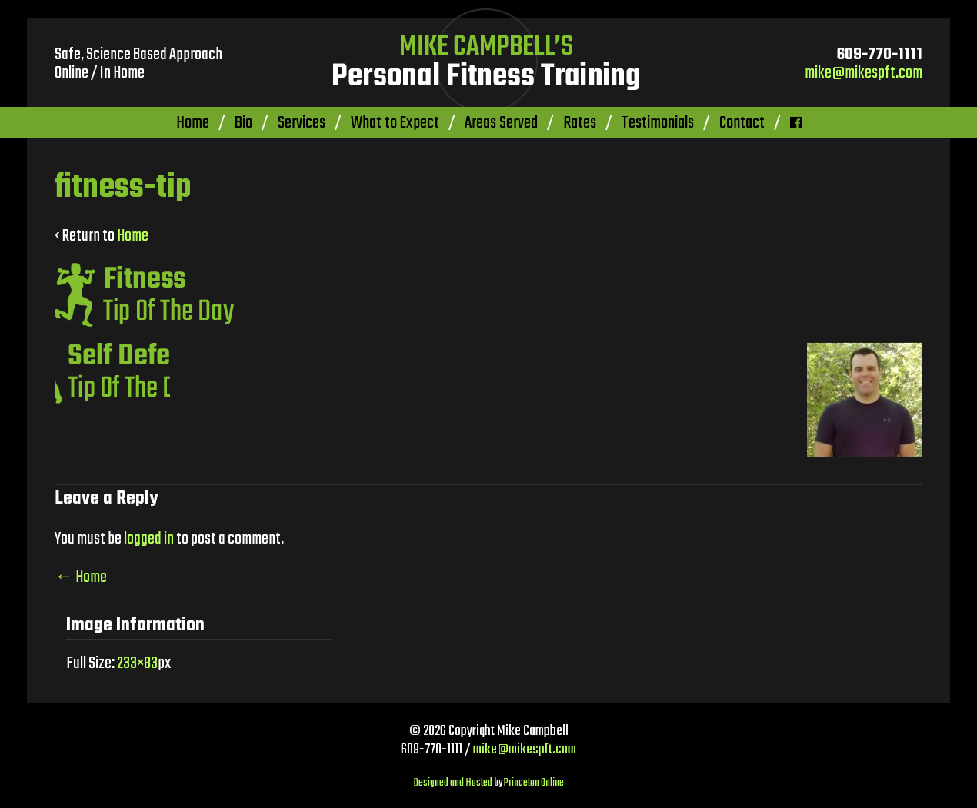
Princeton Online (534, 783)
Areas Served (501, 123)
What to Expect (395, 123)
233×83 (137, 663)
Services (301, 123)
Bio (243, 123)
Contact (742, 123)
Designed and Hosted (453, 783)
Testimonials (658, 123)
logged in (149, 539)
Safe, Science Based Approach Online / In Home (138, 64)
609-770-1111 (879, 55)
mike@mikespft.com (863, 73)
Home (192, 123)
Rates (579, 123)
